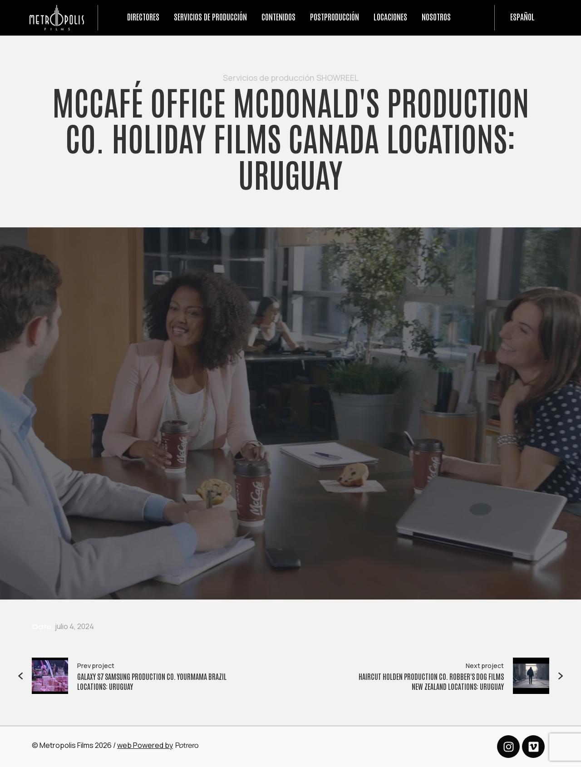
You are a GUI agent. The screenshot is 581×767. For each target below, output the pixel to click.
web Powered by (145, 745)
